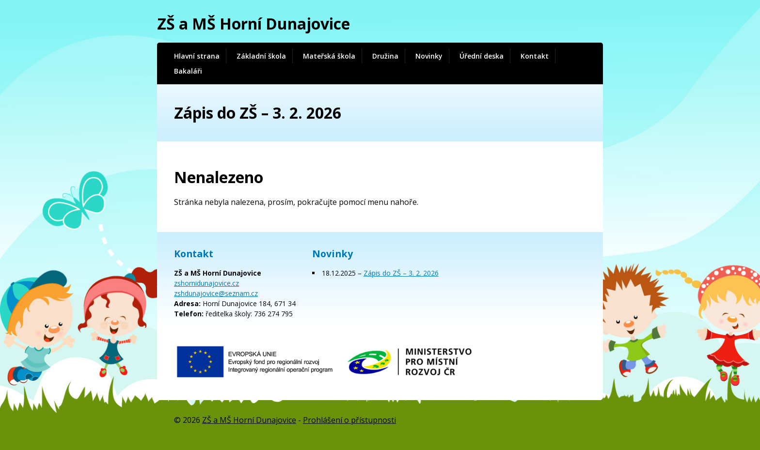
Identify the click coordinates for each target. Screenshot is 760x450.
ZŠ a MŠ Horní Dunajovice (253, 23)
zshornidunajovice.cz (206, 283)
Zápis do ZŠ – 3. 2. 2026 (401, 273)
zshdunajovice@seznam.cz (216, 293)
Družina (385, 56)
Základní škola (261, 56)
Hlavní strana (197, 56)
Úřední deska (481, 56)
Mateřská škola (329, 56)
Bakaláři (188, 71)
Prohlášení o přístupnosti (349, 420)
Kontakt (535, 56)
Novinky (429, 56)
